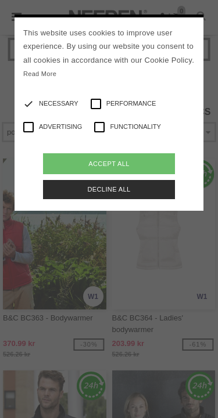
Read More (39, 73)
